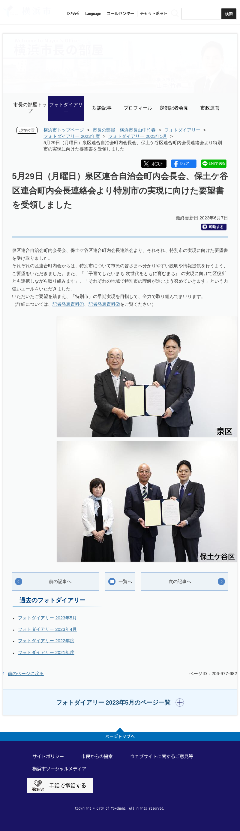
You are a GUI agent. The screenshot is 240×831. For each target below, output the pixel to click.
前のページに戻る (26, 673)
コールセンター (120, 14)
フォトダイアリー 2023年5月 (137, 136)
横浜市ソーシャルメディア (59, 769)
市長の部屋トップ (30, 108)
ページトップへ (120, 736)
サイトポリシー (48, 756)
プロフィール (138, 107)
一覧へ (125, 581)
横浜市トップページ (64, 129)
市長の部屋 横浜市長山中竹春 (124, 129)
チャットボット (153, 14)
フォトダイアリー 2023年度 (72, 136)
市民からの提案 (97, 756)
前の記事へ (60, 581)
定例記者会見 (174, 107)
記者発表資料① (68, 304)
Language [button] (93, 14)
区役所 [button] (73, 14)
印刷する (213, 227)
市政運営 (210, 107)
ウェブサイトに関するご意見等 (161, 756)
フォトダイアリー (66, 108)
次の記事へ (180, 581)
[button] (120, 702)
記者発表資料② (104, 304)
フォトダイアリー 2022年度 (46, 640)
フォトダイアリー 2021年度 (46, 652)
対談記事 (102, 107)
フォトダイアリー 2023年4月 (47, 629)
